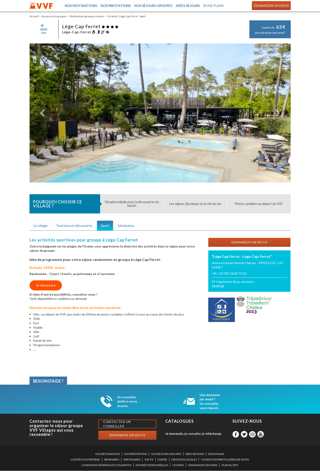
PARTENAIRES (132, 459)
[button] (42, 113)
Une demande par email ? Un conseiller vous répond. (210, 401)
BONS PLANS (216, 454)
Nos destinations (80, 5)
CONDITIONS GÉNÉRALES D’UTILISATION (106, 465)
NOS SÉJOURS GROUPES (166, 454)
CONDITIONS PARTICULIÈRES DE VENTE (225, 459)
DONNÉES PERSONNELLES (152, 465)
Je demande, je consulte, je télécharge (193, 434)
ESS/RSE (162, 459)
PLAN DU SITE (230, 465)
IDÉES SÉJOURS (194, 454)
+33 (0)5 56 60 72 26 (232, 273)
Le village (40, 226)
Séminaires (126, 226)
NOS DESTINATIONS (107, 454)
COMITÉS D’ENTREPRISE (85, 459)
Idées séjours (187, 5)
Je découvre (46, 285)
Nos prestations (115, 5)
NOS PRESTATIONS (135, 454)
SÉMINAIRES (111, 459)
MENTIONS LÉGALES (184, 459)
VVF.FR (149, 459)
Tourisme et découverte (74, 226)
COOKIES (178, 465)
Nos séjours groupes (153, 5)
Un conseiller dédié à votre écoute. (127, 401)
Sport (105, 226)
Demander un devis (271, 6)
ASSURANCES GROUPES (202, 465)
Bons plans (213, 5)
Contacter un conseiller (117, 424)
